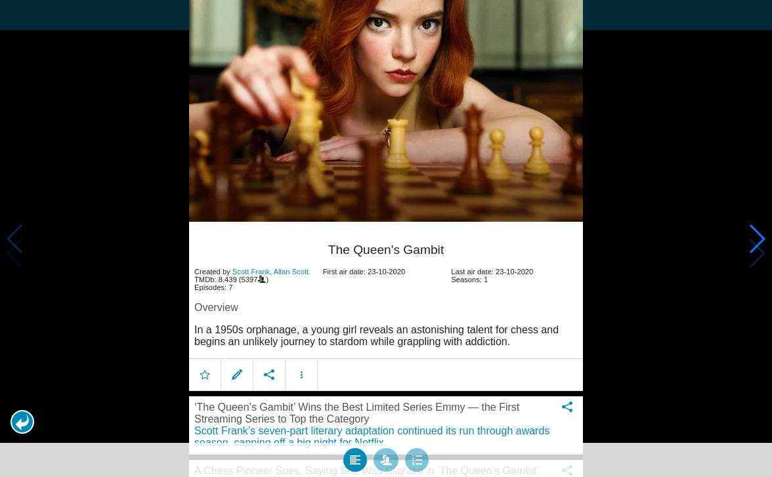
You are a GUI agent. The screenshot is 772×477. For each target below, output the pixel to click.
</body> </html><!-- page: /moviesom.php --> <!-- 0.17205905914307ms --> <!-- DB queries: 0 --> (386, 238)
